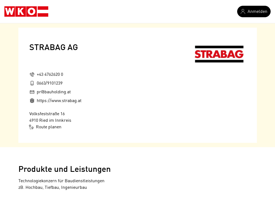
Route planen (45, 127)
